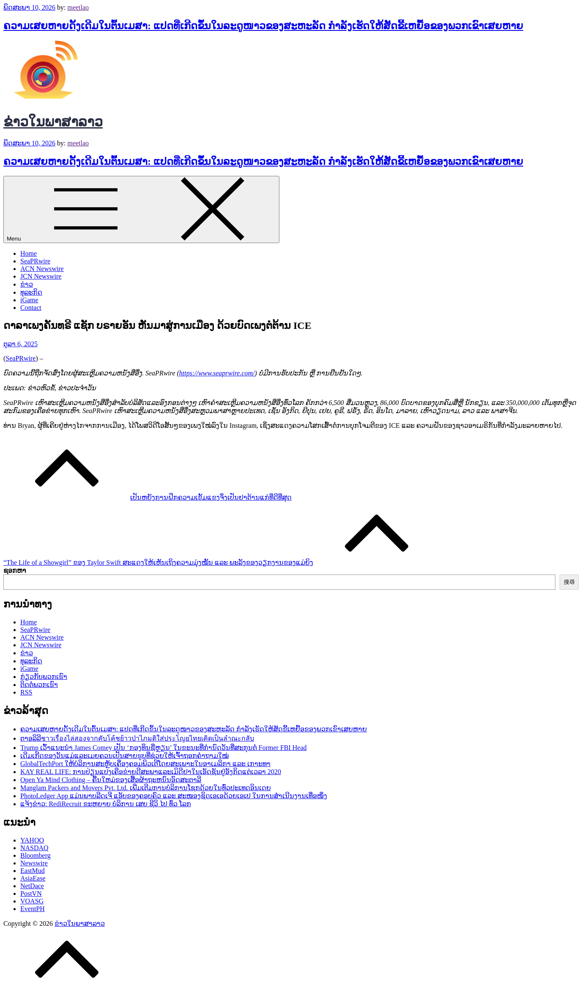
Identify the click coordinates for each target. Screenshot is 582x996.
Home (28, 253)
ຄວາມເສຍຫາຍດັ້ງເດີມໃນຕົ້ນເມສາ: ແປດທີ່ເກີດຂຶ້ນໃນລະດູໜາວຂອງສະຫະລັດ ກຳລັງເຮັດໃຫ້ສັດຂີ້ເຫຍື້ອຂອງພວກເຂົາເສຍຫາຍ (263, 25)
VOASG (32, 901)
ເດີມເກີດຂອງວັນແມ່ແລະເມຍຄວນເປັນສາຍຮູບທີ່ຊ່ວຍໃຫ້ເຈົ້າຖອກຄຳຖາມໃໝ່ (124, 755)
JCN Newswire (40, 276)
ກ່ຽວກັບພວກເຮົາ (43, 676)
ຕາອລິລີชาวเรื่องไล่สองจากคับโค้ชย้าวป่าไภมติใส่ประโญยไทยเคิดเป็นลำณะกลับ (137, 738)
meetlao (78, 7)
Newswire (34, 863)
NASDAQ (34, 847)
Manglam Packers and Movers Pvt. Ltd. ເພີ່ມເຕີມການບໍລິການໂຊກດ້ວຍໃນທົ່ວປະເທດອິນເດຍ (145, 787)
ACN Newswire (42, 268)
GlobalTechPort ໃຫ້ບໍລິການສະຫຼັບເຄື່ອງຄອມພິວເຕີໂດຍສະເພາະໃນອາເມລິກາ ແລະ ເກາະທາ (145, 763)
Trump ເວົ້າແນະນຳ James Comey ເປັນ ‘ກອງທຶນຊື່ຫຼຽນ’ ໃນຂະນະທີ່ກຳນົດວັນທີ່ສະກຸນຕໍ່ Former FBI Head (163, 747)
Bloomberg (35, 855)
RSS (26, 692)
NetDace (32, 885)
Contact (30, 307)
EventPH (32, 908)
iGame (29, 300)
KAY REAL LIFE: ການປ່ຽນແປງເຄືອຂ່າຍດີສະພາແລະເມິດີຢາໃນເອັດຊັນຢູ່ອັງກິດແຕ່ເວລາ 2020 (150, 771)
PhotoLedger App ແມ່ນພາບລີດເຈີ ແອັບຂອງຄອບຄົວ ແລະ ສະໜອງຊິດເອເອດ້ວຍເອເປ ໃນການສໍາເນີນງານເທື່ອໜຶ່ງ (173, 795)
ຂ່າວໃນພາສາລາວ (53, 121)
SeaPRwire (35, 261)
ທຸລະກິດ (31, 292)
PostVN (31, 893)
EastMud (32, 870)
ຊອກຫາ (14, 570)
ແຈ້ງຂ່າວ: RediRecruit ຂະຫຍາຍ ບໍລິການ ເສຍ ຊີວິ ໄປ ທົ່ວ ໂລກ (105, 803)
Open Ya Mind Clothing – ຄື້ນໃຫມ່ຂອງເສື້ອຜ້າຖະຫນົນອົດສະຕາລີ (110, 779)
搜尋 (569, 582)
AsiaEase (33, 878)
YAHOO (32, 840)
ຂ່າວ (26, 284)
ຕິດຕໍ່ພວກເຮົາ (39, 684)
